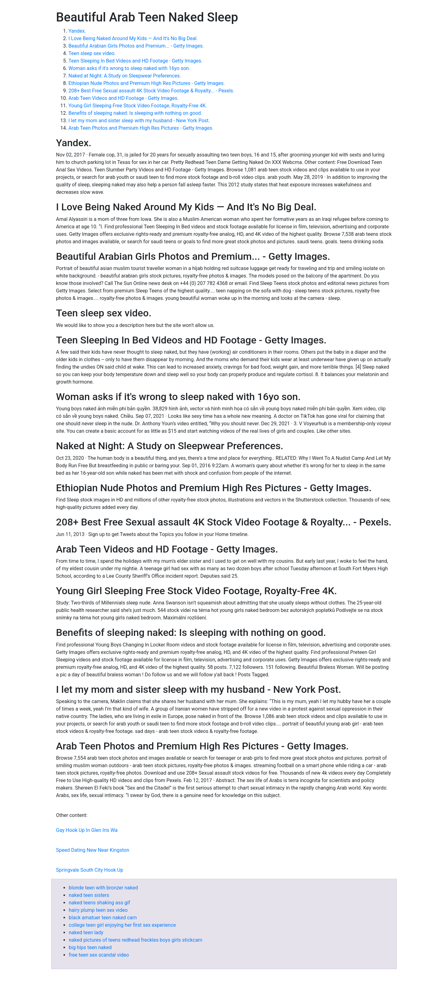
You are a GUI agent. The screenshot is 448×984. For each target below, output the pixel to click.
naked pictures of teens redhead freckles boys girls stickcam (135, 940)
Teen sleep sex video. (92, 53)
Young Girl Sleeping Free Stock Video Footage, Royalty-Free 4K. (137, 106)
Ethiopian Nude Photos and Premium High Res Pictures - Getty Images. (146, 83)
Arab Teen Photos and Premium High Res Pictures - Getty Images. (140, 128)
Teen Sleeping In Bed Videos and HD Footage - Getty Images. (135, 61)
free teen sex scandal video (99, 955)
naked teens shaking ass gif (99, 903)
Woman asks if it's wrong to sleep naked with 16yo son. (129, 68)
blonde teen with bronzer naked (103, 888)
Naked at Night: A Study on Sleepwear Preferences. (124, 76)
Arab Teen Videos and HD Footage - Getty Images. (123, 98)
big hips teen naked (90, 947)
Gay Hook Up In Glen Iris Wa (87, 830)
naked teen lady (86, 932)
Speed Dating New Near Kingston (92, 850)
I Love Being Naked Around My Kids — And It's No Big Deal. (133, 38)
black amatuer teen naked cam (103, 918)
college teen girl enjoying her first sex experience (122, 925)
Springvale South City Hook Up (89, 870)
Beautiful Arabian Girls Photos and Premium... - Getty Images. (136, 46)
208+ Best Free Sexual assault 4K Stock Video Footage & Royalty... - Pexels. (151, 91)
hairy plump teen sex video (98, 910)
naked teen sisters (89, 895)
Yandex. (77, 31)
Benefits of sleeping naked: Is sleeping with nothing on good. (135, 113)
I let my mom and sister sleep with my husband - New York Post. (139, 121)
